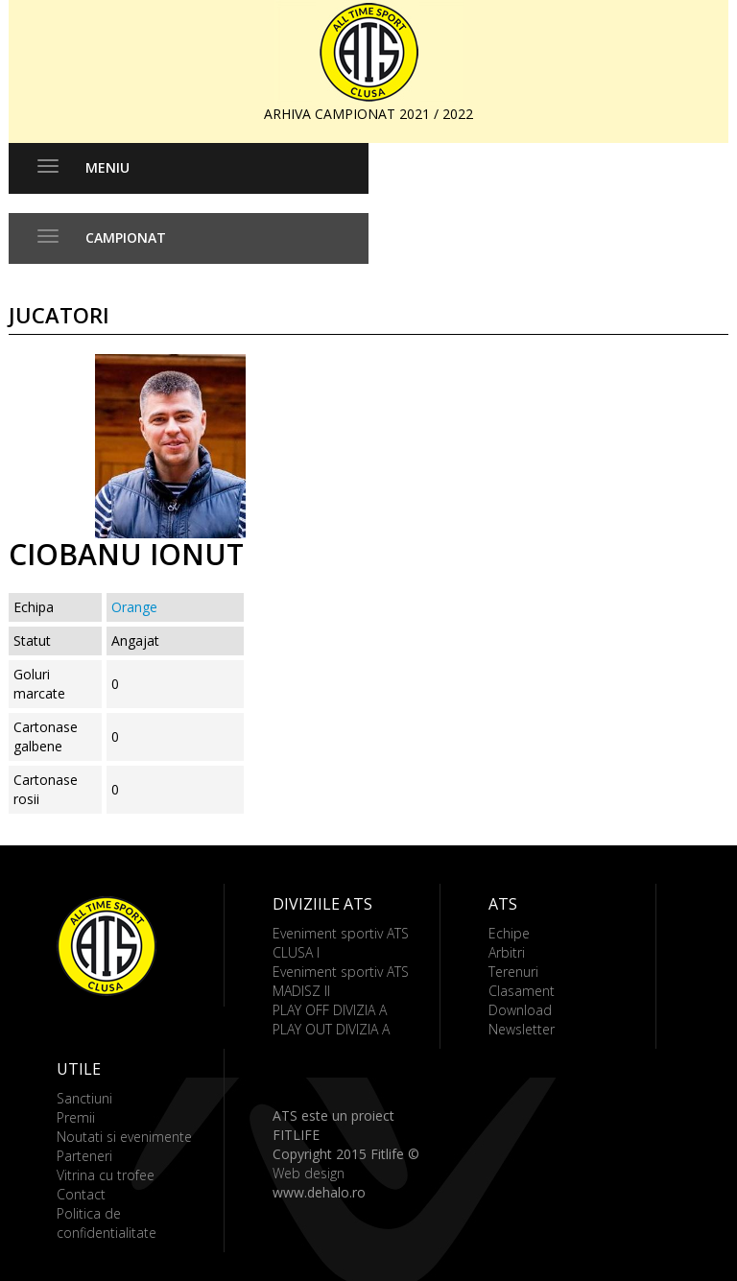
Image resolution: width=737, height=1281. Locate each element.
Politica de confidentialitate (106, 1223)
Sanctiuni (84, 1098)
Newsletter (521, 1029)
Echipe (509, 933)
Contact (81, 1194)
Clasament (521, 991)
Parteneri (84, 1156)
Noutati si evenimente (124, 1136)
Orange (134, 607)
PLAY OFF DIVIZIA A (330, 1010)
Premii (76, 1117)
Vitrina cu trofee (106, 1175)
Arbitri (506, 952)
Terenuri (513, 971)
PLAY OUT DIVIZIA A (331, 1029)
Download (520, 1010)
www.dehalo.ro (319, 1192)
